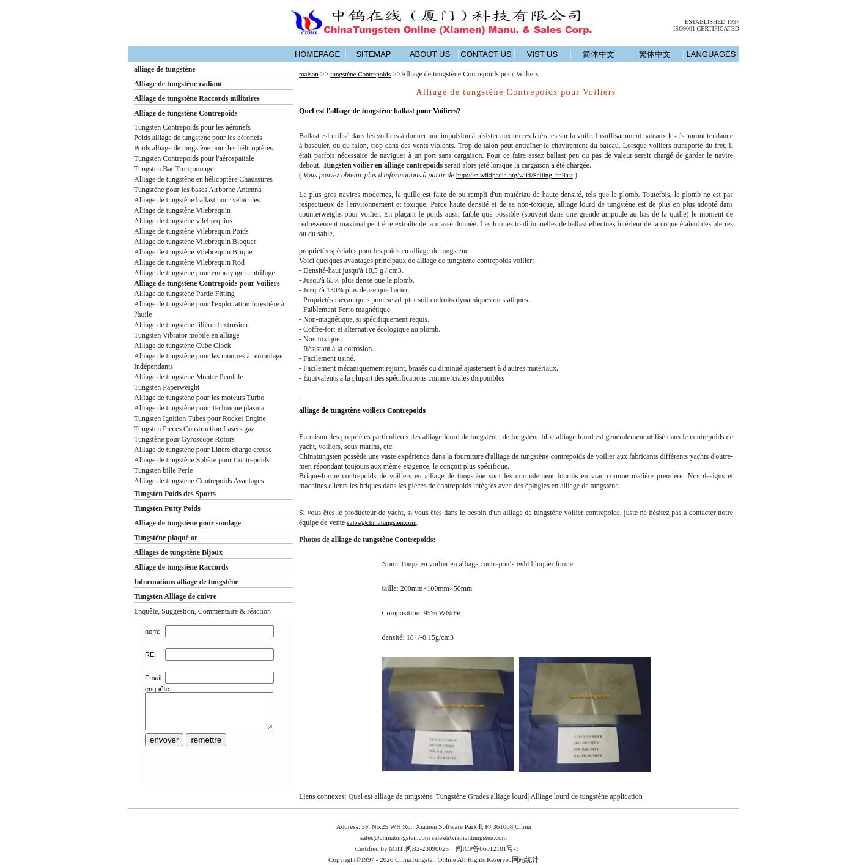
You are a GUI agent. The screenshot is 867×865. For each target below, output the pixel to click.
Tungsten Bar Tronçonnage (173, 169)
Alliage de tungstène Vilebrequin (182, 210)
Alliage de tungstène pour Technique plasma (199, 408)
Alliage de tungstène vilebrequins (183, 221)
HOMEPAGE (317, 54)
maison (309, 74)
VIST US (542, 54)
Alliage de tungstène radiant (178, 84)
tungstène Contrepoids (360, 74)
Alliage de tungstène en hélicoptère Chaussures (203, 179)
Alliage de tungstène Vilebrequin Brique (193, 252)
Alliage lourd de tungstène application (586, 796)
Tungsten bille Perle (163, 470)
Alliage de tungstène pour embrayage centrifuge (204, 273)
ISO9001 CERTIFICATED (706, 28)
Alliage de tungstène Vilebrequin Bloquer (195, 241)
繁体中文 (655, 54)
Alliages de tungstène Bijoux (178, 552)
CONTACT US (485, 54)
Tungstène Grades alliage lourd (482, 796)
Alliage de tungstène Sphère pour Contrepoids (202, 460)
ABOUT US (430, 54)
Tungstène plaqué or (165, 537)
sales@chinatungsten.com (381, 522)
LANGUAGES (711, 54)
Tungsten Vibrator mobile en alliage (187, 335)
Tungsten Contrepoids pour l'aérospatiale (194, 158)
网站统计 (525, 859)
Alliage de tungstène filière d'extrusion (191, 325)
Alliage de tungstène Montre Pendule (188, 377)
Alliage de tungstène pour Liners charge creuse (203, 449)
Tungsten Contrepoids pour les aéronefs (192, 127)
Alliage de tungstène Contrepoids (185, 113)
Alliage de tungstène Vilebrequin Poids (191, 231)
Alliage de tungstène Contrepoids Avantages (199, 481)
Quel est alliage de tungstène (391, 796)
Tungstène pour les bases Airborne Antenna (198, 189)
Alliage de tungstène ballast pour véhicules (197, 200)
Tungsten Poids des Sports (175, 493)
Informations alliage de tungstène (186, 581)
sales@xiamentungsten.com (469, 837)
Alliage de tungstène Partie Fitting (184, 293)
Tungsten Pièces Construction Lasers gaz (194, 429)
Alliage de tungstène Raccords (181, 567)
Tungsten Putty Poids (167, 508)
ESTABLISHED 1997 (712, 21)
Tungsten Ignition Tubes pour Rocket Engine (200, 418)
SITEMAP (373, 54)
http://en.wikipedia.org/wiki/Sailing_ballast (514, 175)
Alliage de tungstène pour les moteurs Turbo (199, 397)
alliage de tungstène (165, 69)
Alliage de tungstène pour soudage (187, 523)
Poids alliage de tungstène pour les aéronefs (198, 137)
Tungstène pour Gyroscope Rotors (184, 439)
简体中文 (598, 54)
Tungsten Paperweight (166, 387)
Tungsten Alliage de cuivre (175, 596)
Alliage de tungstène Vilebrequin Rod (189, 262)
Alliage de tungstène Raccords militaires (197, 98)
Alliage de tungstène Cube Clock (182, 345)
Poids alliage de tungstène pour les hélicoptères (203, 148)
